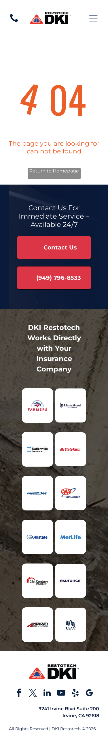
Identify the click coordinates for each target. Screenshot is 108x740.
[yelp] (75, 694)
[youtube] (61, 694)
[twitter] (32, 694)
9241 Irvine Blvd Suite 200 (69, 708)
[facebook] (18, 694)
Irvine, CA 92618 (80, 715)
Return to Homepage (54, 171)
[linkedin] (47, 694)
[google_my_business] (89, 694)
